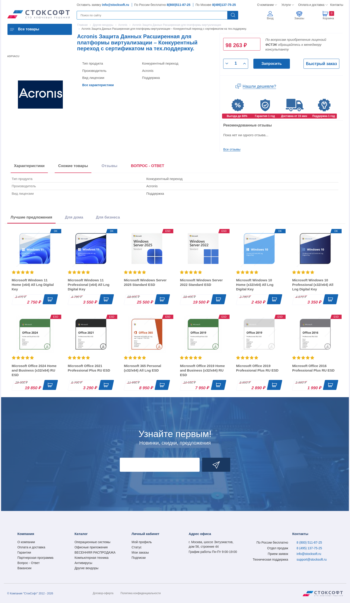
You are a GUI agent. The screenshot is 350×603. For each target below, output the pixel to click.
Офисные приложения (91, 547)
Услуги (286, 5)
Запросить (271, 63)
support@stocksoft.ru (312, 559)
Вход (270, 18)
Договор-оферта (103, 593)
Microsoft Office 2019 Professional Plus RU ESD (257, 368)
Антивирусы (83, 563)
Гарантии (24, 552)
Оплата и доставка (310, 5)
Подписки (139, 557)
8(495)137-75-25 (224, 5)
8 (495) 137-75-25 (309, 548)
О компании (265, 5)
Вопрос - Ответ (28, 563)
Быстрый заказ (321, 63)
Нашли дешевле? (259, 86)
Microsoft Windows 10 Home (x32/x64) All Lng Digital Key (255, 284)
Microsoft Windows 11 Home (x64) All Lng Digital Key (33, 284)
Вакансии (24, 568)
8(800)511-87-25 (178, 5)
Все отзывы (231, 149)
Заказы (299, 18)
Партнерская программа (35, 557)
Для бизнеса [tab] (108, 217)
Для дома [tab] (74, 217)
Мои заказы (140, 552)
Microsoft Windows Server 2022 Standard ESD (201, 282)
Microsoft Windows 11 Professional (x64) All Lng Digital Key (89, 284)
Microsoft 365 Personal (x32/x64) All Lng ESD (142, 368)
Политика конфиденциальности (140, 593)
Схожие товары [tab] (73, 166)
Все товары (28, 29)
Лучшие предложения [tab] (31, 217)
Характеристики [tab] (29, 166)
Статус (137, 547)
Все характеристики (98, 85)
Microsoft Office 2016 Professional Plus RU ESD (313, 368)
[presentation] (147, 167)
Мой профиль (142, 542)
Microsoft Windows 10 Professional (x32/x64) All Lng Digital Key (312, 284)
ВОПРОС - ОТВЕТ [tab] (147, 166)
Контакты (336, 5)
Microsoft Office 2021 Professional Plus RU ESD (89, 368)
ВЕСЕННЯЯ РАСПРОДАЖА (94, 552)
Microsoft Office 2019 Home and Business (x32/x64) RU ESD (202, 370)
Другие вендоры (86, 568)
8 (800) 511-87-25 (309, 542)
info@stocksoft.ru (115, 5)
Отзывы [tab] (109, 166)
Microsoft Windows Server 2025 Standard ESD (145, 282)
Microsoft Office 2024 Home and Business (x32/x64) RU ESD (34, 370)
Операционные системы (92, 542)
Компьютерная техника (91, 557)
